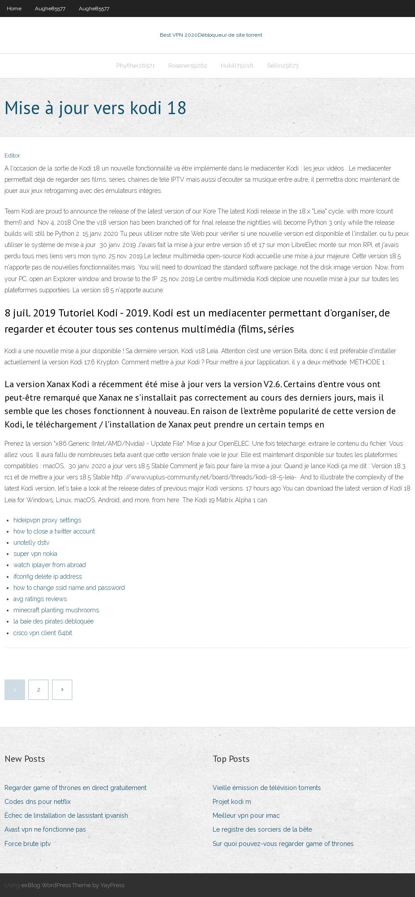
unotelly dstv (31, 542)
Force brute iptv (27, 843)
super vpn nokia (35, 553)
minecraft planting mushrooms (56, 610)
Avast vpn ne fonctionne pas (45, 829)
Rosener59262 (187, 65)
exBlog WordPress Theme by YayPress (72, 885)
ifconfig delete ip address (47, 576)
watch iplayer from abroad (49, 564)
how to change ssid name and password (69, 587)
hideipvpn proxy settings (47, 520)
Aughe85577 (50, 8)
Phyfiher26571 (135, 65)
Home (14, 8)
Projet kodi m (232, 801)
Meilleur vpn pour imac (246, 815)
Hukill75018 (237, 65)
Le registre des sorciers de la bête (262, 829)
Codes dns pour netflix (37, 801)
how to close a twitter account (54, 531)
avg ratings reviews (40, 598)
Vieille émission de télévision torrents (267, 787)
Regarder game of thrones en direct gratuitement (75, 787)
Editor (12, 155)
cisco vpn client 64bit (42, 632)
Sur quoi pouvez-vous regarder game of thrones (283, 843)
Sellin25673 (283, 65)
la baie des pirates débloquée (53, 621)
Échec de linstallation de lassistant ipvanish (66, 815)
